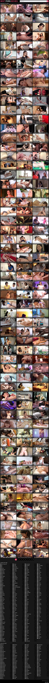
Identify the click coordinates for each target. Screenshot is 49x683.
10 (33, 559)
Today (48, 3)
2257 (45, 682)
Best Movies (9, 1)
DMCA (48, 682)
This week (44, 3)
